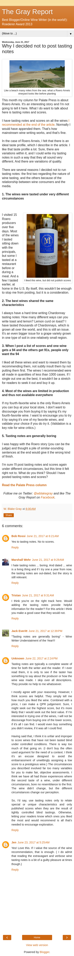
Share (9, 515)
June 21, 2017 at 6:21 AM (43, 536)
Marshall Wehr (21, 559)
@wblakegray (43, 493)
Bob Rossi (18, 536)
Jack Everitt (19, 631)
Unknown (17, 658)
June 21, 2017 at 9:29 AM (48, 559)
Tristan (16, 595)
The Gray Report (27, 12)
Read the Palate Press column (24, 485)
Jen (13, 842)
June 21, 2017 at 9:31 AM (38, 595)
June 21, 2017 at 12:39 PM (45, 631)
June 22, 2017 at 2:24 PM (41, 658)
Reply (15, 547)
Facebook (48, 497)
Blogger (44, 952)
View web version (37, 945)
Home (37, 937)
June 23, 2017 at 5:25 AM (34, 842)
